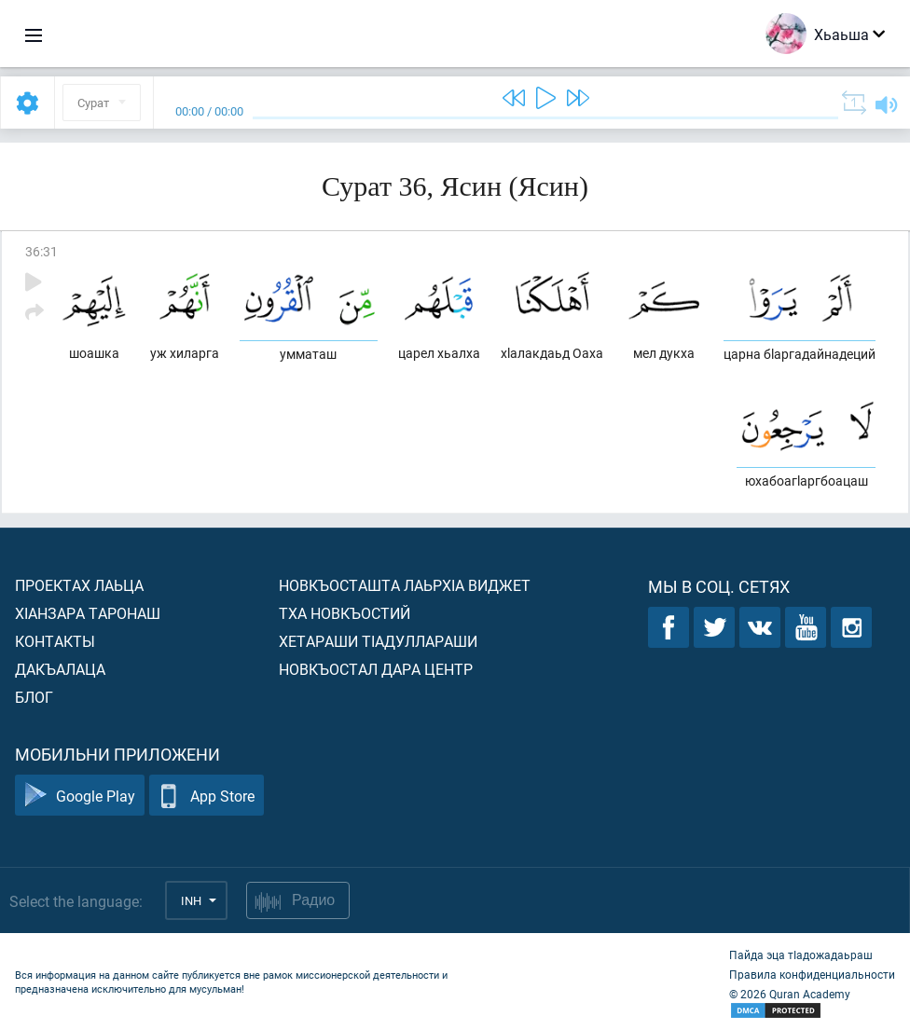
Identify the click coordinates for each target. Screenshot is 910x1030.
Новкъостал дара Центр (376, 669)
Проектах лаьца (79, 585)
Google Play (79, 795)
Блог (34, 697)
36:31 (41, 251)
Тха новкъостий (344, 613)
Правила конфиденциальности (812, 974)
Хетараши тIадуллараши (378, 641)
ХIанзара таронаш (87, 613)
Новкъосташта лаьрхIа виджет (405, 585)
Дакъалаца (60, 669)
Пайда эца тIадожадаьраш (801, 954)
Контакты (55, 641)
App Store (207, 795)
